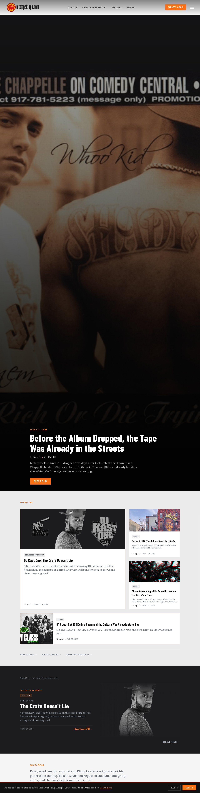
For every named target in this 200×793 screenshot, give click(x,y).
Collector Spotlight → (79, 654)
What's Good (175, 7)
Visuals (131, 7)
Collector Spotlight (94, 7)
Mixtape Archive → (52, 654)
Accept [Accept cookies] (189, 787)
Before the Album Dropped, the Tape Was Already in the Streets (93, 443)
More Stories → (28, 654)
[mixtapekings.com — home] (22, 7)
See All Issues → (171, 742)
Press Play (40, 481)
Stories (72, 7)
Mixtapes (117, 7)
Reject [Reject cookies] (174, 787)
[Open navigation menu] (192, 7)
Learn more (106, 787)
